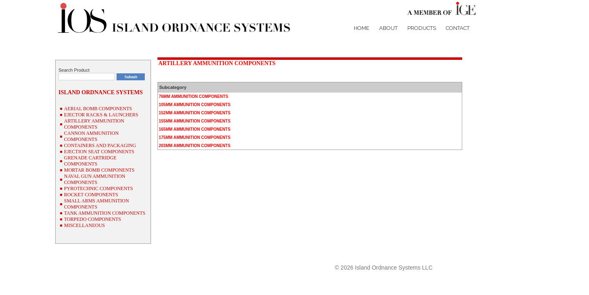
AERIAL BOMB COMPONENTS (98, 108)
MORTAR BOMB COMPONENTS (99, 170)
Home (361, 28)
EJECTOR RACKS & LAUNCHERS (101, 115)
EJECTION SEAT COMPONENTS (99, 151)
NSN (456, 253)
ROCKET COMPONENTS (91, 194)
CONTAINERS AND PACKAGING (100, 145)
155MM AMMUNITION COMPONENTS (194, 121)
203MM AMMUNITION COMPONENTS (194, 145)
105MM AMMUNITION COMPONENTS (194, 104)
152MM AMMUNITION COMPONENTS (194, 113)
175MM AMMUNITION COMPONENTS (194, 137)
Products (421, 28)
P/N (441, 253)
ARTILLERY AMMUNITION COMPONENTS (216, 63)
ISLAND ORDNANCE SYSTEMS (100, 92)
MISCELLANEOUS (84, 225)
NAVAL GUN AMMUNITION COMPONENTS (94, 179)
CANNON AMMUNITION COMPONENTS (91, 136)
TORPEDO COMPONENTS (92, 219)
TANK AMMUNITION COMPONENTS (104, 213)
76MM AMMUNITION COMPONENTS (193, 96)
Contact (458, 28)
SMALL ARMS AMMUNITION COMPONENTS (96, 204)
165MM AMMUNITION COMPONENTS (194, 129)
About (388, 28)
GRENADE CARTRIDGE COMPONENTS (90, 161)
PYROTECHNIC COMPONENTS (98, 188)
